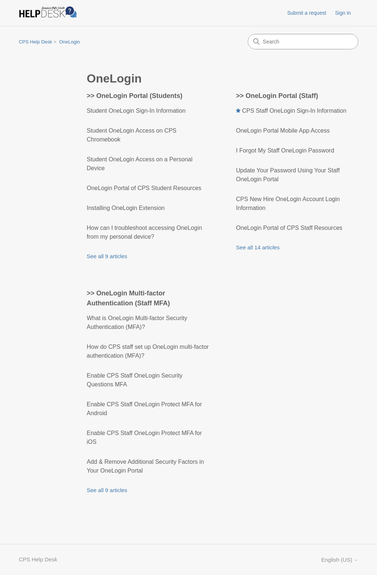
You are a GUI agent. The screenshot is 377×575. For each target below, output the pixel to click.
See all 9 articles (107, 256)
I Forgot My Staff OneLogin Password (285, 150)
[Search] (303, 41)
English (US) (339, 560)
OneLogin (69, 42)
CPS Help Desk (35, 42)
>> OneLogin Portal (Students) (135, 95)
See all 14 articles (257, 247)
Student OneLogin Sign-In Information (136, 111)
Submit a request (306, 13)
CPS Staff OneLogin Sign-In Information (294, 111)
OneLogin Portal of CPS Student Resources (144, 188)
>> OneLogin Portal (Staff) (277, 95)
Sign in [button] (343, 13)
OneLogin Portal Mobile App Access (283, 130)
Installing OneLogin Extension (126, 208)
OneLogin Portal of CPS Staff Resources (289, 228)
